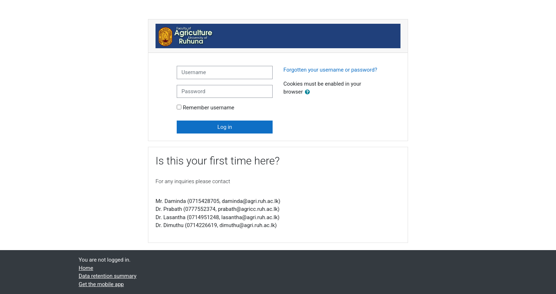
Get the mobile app (101, 284)
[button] (309, 92)
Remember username (208, 107)
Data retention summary (107, 276)
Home (86, 268)
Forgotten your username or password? (330, 70)
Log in (224, 127)
